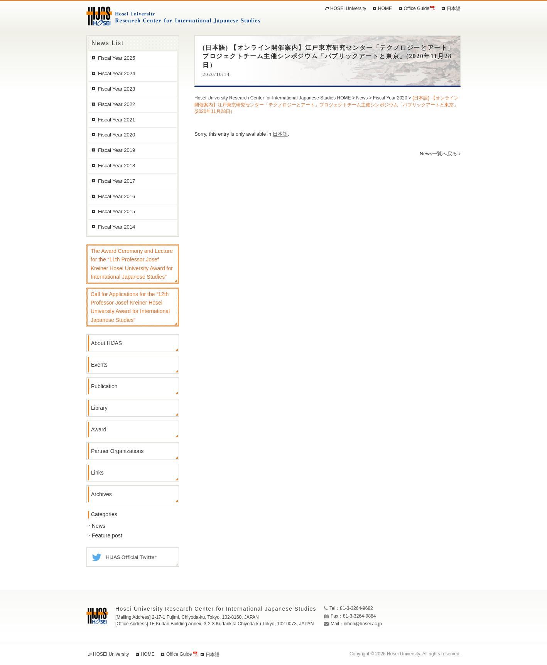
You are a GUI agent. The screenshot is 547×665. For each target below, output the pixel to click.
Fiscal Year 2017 (116, 181)
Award (98, 429)
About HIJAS (106, 343)
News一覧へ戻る (440, 154)
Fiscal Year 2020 (116, 135)
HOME (385, 8)
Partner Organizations (117, 451)
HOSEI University (348, 8)
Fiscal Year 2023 (116, 89)
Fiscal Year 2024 (116, 73)
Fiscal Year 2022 (116, 104)
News (98, 526)
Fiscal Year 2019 (116, 150)
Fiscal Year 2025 (116, 58)
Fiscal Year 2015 (116, 211)
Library (99, 408)
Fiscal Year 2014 (116, 227)
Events (99, 365)
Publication (104, 386)
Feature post (107, 535)
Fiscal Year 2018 (116, 165)
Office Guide (416, 8)
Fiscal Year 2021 (116, 120)
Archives (101, 494)
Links (97, 473)
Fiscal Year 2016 (116, 196)
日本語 (280, 134)
